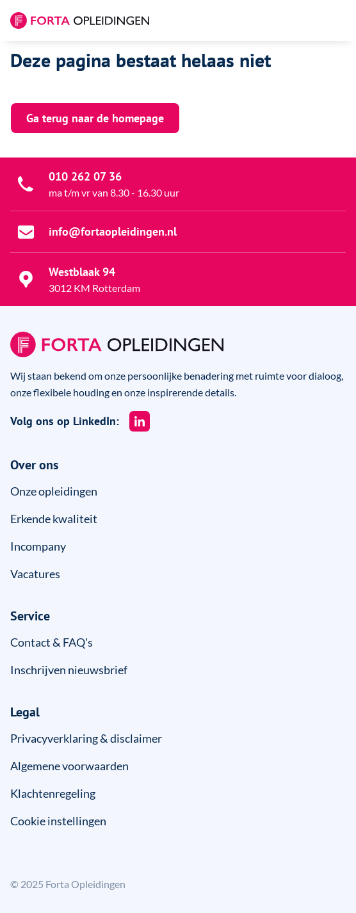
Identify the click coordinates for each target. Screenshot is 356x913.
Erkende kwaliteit (53, 519)
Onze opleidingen (53, 491)
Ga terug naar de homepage (95, 118)
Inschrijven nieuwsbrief (68, 670)
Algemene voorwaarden (69, 766)
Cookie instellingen (58, 821)
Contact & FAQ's (51, 642)
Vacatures (35, 574)
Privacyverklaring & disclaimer (86, 738)
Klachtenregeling (52, 793)
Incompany (38, 546)
